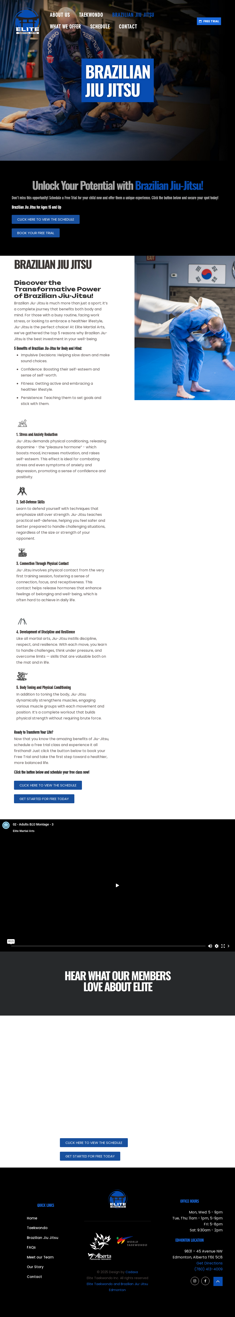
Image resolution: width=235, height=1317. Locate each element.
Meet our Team (40, 1257)
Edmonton (117, 1290)
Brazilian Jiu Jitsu (42, 1237)
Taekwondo (37, 1227)
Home (32, 1218)
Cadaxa (132, 1272)
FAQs (31, 1247)
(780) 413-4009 (208, 1269)
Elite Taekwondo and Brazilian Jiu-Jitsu (117, 1284)
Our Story (35, 1266)
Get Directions (209, 1263)
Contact (34, 1276)
